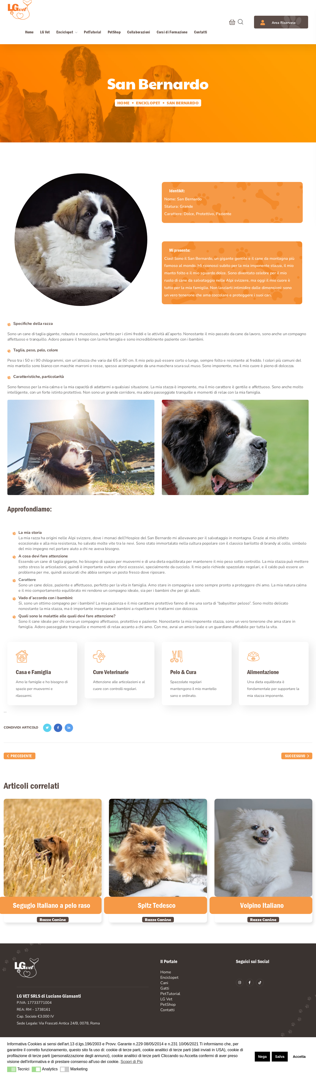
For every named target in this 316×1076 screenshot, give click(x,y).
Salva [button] (280, 1057)
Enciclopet (148, 103)
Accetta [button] (299, 1057)
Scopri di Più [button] (131, 1062)
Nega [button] (262, 1057)
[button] (232, 22)
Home (123, 103)
